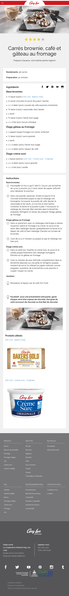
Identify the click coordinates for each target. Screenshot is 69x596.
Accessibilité (30, 508)
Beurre (6, 446)
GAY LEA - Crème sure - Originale (38, 159)
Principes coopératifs (33, 501)
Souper (28, 468)
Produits (7, 441)
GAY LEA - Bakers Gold (33, 97)
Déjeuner (29, 453)
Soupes (28, 472)
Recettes (29, 441)
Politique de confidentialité (16, 585)
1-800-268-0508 (44, 550)
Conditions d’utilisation (15, 583)
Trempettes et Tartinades (34, 476)
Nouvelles (51, 441)
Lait (5, 461)
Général (6, 490)
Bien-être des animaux (33, 493)
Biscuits (28, 446)
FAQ (5, 484)
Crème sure (8, 465)
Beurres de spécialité (11, 450)
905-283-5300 (43, 547)
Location (50, 493)
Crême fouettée (9, 493)
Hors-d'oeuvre (30, 465)
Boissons (29, 450)
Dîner (27, 461)
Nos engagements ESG (34, 484)
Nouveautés (51, 446)
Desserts (28, 457)
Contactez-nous (54, 484)
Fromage (7, 453)
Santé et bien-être (53, 450)
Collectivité (29, 497)
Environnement (31, 490)
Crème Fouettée (9, 468)
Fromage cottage (10, 457)
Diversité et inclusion (32, 505)
